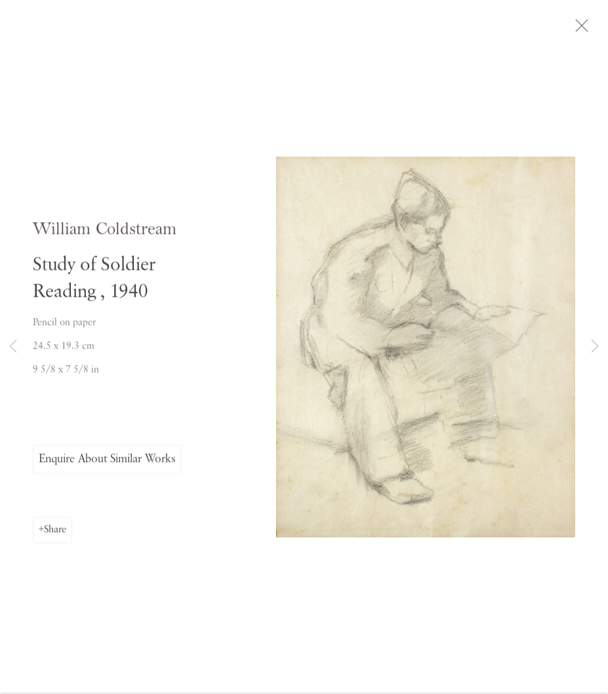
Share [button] (55, 532)
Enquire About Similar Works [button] (107, 462)
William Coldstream (104, 232)
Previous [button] (13, 347)
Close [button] (583, 29)
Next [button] (595, 347)
